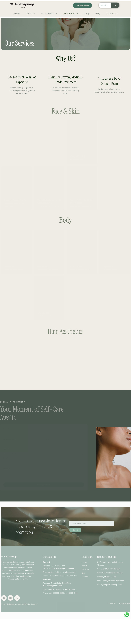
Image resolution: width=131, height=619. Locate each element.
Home (17, 13)
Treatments (70, 13)
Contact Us (111, 13)
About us (30, 13)
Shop (86, 13)
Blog (97, 13)
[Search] (115, 5)
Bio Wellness (49, 13)
